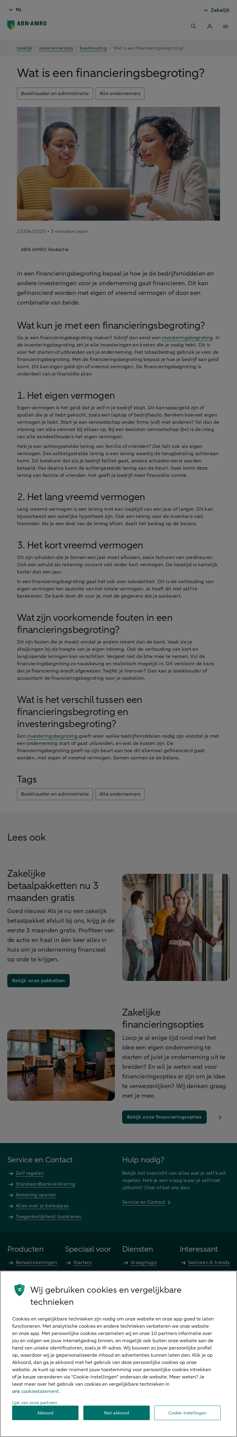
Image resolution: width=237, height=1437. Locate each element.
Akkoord (45, 1413)
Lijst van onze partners (34, 1403)
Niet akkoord (116, 1413)
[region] (118, 1354)
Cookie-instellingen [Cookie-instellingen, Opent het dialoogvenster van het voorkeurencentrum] (187, 1413)
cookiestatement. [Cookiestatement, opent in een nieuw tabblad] (40, 1391)
